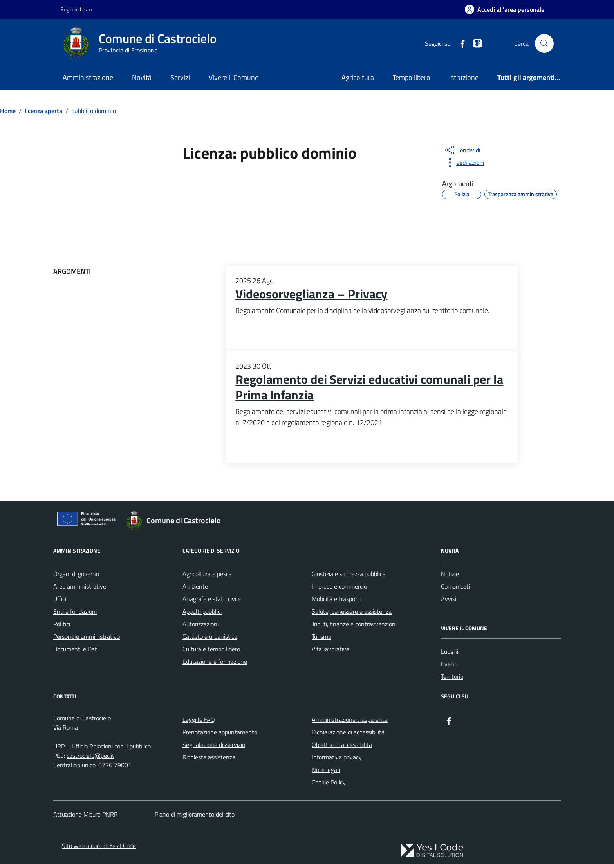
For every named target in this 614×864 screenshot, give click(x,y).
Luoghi (449, 651)
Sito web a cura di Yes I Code (99, 845)
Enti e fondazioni (75, 611)
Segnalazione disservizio (213, 744)
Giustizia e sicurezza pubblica (349, 573)
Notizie (450, 573)
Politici (61, 624)
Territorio (452, 676)
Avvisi (448, 599)
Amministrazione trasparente (350, 719)
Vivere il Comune (233, 77)
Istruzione (464, 77)
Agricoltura (357, 77)
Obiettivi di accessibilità (342, 744)
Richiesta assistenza (208, 757)
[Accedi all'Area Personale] (504, 9)
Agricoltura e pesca (207, 573)
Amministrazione (88, 77)
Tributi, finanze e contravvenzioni (354, 624)
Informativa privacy (337, 757)
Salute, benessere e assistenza (352, 611)
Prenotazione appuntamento (219, 732)
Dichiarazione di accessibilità (348, 732)
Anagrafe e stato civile (211, 599)
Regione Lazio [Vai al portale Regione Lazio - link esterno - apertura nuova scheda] (76, 9)
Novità (142, 77)
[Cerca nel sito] (544, 43)
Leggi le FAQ (198, 719)
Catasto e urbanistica (209, 636)
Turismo (321, 636)
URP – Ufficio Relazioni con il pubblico (102, 746)
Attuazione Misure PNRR (85, 814)
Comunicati (455, 586)
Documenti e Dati (75, 649)
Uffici (59, 599)
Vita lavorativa (330, 649)
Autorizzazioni (200, 624)
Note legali (326, 769)
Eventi (449, 664)
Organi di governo (76, 573)
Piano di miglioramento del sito (195, 814)
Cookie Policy (329, 782)
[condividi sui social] (462, 150)
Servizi (180, 77)
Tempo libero (411, 77)
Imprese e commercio (339, 586)
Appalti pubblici (202, 611)
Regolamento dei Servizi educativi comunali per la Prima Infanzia (369, 387)
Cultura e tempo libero (211, 649)
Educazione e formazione (214, 661)
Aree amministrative (79, 586)
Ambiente (195, 586)
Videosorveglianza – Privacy (311, 294)
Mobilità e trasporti (336, 599)
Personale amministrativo (86, 636)
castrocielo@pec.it (90, 755)
